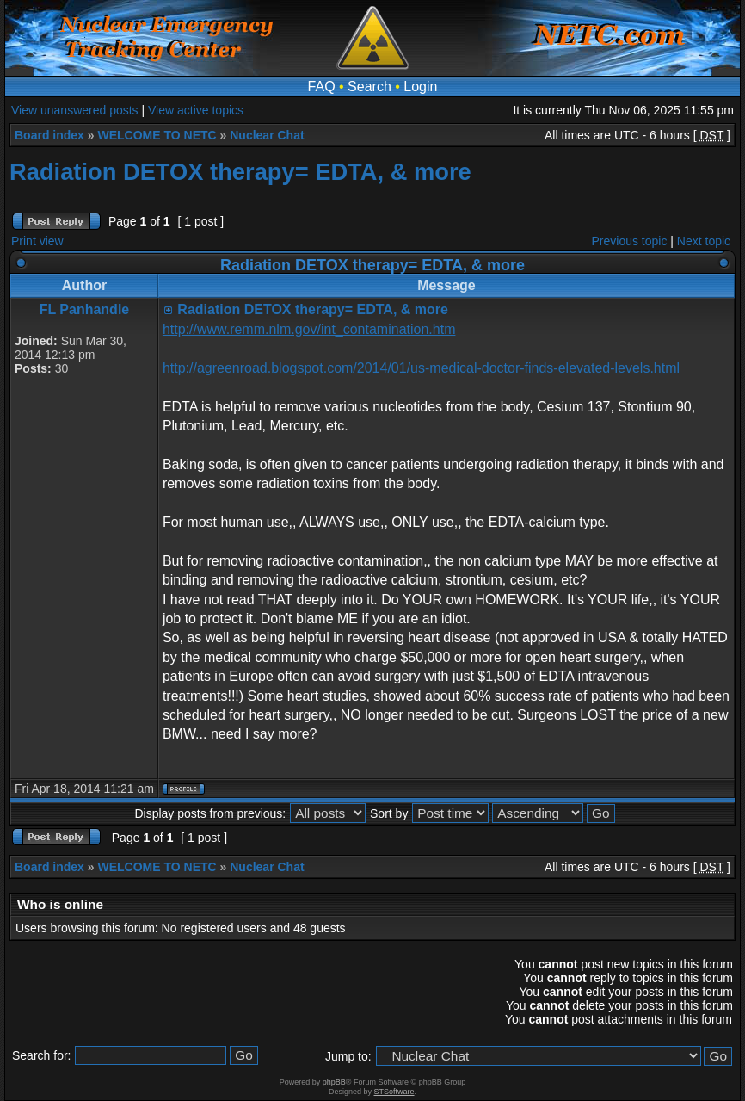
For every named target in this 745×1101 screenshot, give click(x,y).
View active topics (195, 110)
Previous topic (630, 241)
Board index (49, 135)
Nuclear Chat (267, 135)
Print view (37, 241)
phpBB (334, 1082)
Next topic (703, 241)
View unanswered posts (75, 110)
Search (369, 86)
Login (420, 86)
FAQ (322, 86)
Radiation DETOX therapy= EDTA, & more (240, 171)
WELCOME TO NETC (156, 135)
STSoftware (394, 1091)
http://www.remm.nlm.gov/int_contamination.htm (309, 329)
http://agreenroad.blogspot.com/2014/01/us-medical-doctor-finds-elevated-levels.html (421, 368)
